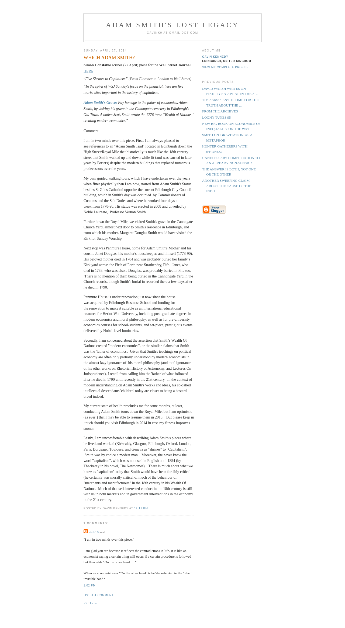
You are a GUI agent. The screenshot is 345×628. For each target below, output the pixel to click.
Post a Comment (99, 595)
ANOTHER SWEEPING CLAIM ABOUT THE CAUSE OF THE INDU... (226, 186)
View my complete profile (225, 67)
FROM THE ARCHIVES (220, 111)
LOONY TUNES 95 (216, 117)
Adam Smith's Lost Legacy (172, 25)
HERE (89, 71)
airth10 (94, 532)
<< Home (90, 603)
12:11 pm (141, 508)
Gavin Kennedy (215, 56)
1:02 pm (90, 585)
